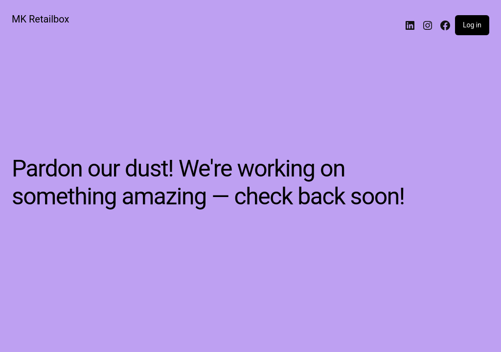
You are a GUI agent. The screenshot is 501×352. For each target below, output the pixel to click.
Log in (472, 25)
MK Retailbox (40, 19)
